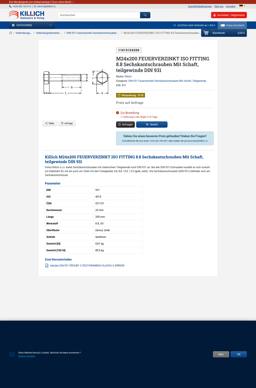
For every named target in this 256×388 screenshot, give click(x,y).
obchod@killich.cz (45, 6)
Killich (128, 76)
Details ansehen (26, 356)
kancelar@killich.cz (198, 140)
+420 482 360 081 (158, 140)
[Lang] (242, 6)
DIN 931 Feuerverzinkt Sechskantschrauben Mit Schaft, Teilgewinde (167, 80)
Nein (221, 354)
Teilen (49, 123)
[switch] (222, 25)
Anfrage (67, 123)
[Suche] (99, 15)
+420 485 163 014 (20, 6)
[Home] (10, 33)
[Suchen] (145, 15)
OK (238, 354)
